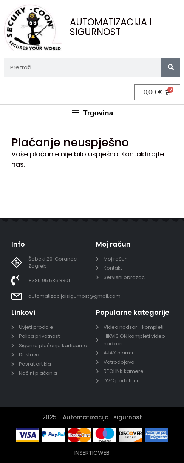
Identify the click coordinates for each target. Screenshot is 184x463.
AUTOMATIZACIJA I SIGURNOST (111, 27)
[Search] (170, 67)
